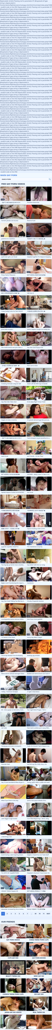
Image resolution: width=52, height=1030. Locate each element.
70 (39, 914)
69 (35, 914)
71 (43, 914)
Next (48, 914)
